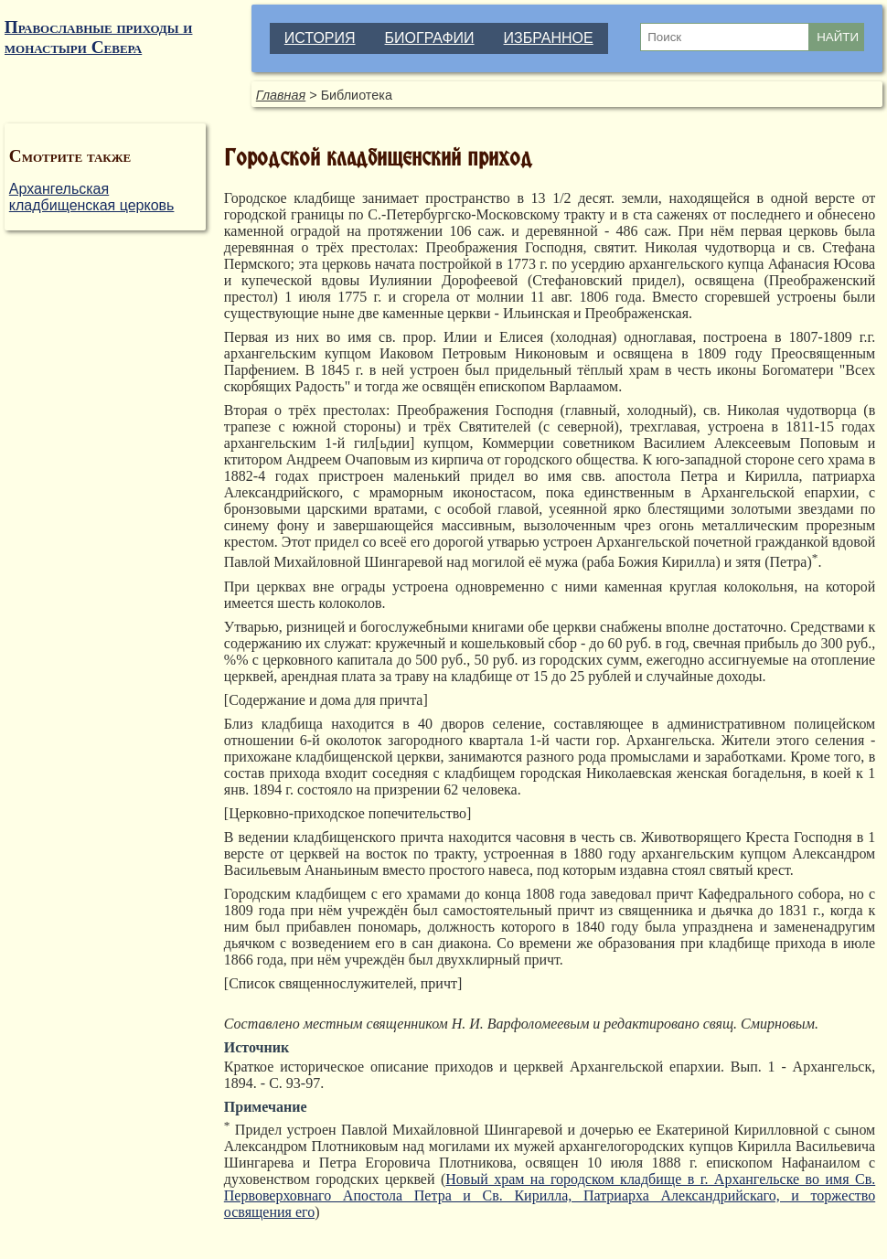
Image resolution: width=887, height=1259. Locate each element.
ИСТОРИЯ (320, 38)
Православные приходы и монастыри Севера (99, 37)
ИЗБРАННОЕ (548, 38)
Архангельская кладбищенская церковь (92, 197)
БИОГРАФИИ (430, 38)
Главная (280, 95)
